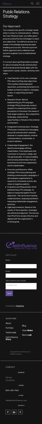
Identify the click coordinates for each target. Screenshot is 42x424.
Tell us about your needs (16, 281)
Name (8, 260)
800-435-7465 (12, 390)
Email (8, 271)
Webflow (20, 306)
